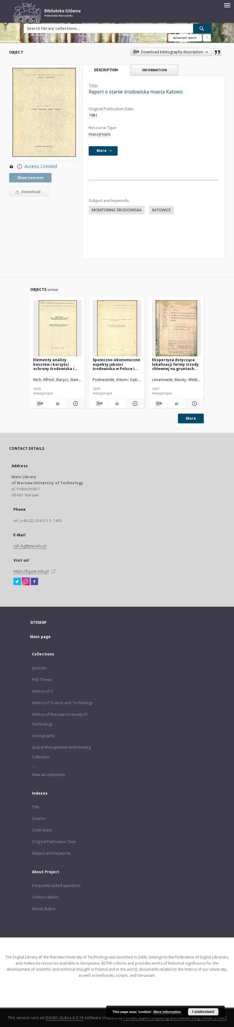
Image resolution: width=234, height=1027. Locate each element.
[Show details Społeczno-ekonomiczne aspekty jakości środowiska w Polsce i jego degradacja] (134, 404)
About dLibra (43, 908)
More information (167, 1012)
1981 (93, 115)
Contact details (45, 897)
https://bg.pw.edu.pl (31, 571)
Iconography (43, 735)
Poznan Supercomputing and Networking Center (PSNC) (174, 1017)
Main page (40, 636)
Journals (39, 668)
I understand (203, 1012)
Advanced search (185, 38)
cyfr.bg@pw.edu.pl (29, 546)
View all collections (48, 774)
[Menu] (227, 5)
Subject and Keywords (51, 853)
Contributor (42, 830)
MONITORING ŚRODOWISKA (117, 210)
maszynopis (100, 134)
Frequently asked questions (56, 885)
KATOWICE (161, 210)
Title (36, 807)
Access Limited (33, 166)
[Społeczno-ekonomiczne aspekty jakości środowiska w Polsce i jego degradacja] (117, 328)
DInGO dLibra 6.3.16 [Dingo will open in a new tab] (65, 1017)
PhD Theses (42, 679)
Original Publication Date (54, 841)
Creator (39, 818)
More (191, 418)
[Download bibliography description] (39, 404)
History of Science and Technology (62, 702)
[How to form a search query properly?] (207, 37)
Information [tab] (154, 70)
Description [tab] (106, 70)
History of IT (43, 691)
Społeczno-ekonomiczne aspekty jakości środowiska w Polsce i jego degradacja (116, 364)
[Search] (202, 28)
